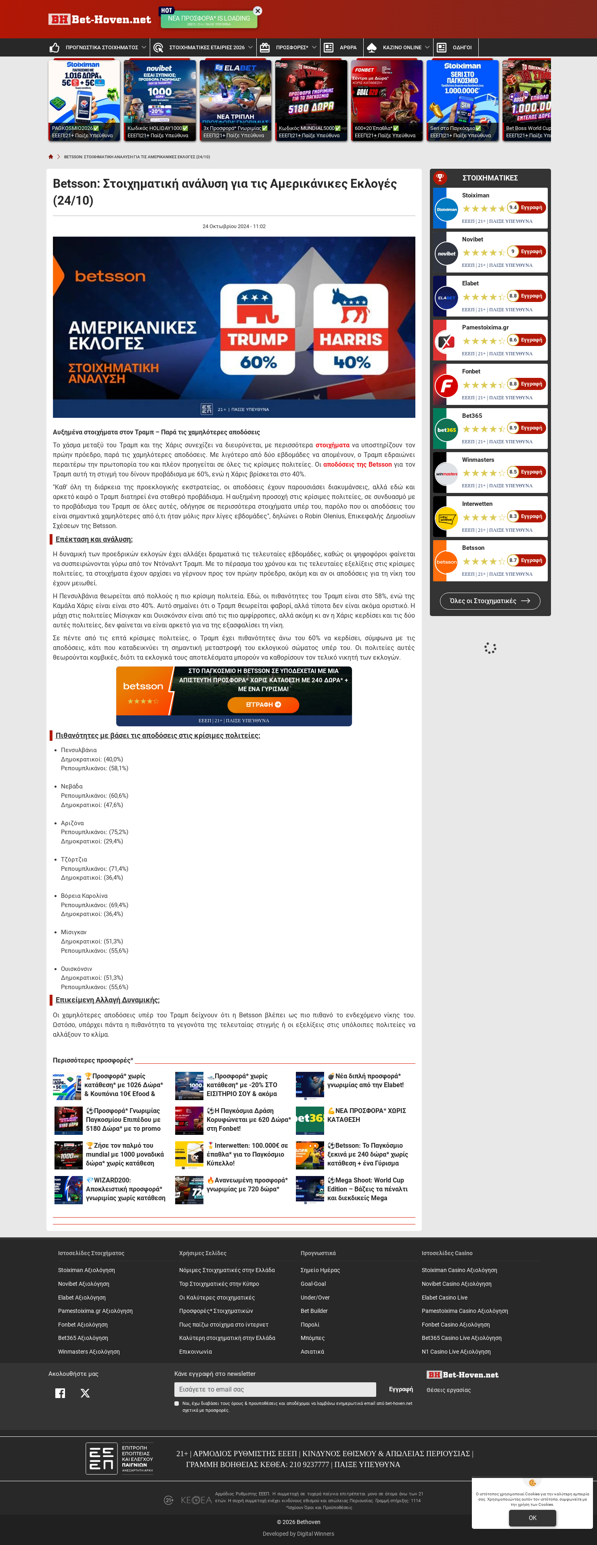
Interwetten (477, 503)
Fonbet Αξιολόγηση (83, 1324)
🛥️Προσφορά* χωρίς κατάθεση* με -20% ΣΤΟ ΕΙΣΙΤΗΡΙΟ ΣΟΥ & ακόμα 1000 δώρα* (242, 1085)
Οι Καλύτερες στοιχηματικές (217, 1297)
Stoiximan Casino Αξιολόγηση (459, 1270)
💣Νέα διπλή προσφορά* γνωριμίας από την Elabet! (365, 1080)
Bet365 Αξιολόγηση (83, 1338)
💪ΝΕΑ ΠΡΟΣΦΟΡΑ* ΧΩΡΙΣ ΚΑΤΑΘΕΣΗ (366, 1115)
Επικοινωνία (195, 1351)
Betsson (473, 547)
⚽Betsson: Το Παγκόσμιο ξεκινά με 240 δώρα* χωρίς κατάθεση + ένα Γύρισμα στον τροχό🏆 (367, 1155)
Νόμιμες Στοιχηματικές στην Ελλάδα (227, 1270)
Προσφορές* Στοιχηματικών (216, 1311)
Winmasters (478, 459)
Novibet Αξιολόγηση (83, 1284)
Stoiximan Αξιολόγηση (86, 1270)
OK (532, 1518)
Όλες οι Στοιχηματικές (490, 601)
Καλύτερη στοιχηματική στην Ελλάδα (227, 1338)
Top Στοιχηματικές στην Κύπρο (219, 1284)
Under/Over (315, 1297)
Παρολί (310, 1324)
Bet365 (472, 415)
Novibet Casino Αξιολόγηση (457, 1284)
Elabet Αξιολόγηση (82, 1297)
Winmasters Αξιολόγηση (89, 1351)
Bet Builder (314, 1311)
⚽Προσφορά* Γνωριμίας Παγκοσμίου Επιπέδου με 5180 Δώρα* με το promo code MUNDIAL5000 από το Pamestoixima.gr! (126, 1120)
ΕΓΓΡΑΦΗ (263, 704)
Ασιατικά (312, 1351)
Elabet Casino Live (444, 1297)
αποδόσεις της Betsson (357, 464)
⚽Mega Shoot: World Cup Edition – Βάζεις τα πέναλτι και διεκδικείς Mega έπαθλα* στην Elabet (367, 1189)
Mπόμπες (313, 1338)
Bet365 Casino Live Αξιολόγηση (462, 1338)
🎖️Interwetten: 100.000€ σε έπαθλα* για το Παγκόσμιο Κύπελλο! (247, 1154)
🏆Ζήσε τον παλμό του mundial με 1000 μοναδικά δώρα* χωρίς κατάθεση (125, 1154)
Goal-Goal (313, 1284)
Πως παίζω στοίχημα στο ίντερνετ (223, 1324)
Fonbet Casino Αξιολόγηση (456, 1324)
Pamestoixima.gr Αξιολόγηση (95, 1311)
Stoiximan (475, 195)
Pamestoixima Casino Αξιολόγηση (465, 1311)
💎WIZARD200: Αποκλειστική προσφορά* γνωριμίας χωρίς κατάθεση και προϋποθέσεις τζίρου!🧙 (128, 1189)
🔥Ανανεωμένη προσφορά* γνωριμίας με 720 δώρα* (247, 1184)
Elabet (470, 283)
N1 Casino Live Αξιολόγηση (456, 1351)
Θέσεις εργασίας (449, 1390)
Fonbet (471, 371)
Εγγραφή (401, 1389)
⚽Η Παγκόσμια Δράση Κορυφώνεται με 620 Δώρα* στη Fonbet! (249, 1119)
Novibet (472, 239)
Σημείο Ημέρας (320, 1270)
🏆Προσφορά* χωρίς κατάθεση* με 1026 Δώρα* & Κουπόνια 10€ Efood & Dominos (123, 1085)
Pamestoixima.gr (485, 327)
